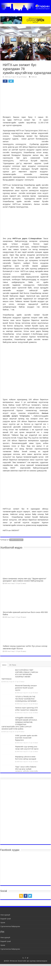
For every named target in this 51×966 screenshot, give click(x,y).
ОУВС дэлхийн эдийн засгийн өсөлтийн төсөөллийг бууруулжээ (26, 738)
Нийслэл (34, 77)
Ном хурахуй (5, 915)
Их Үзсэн (12, 665)
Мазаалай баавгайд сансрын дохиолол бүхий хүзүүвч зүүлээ (26, 688)
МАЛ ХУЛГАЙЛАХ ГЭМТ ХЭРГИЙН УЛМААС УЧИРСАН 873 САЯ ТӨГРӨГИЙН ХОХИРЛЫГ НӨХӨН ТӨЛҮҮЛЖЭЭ (19, 674)
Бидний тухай (5, 919)
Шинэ (4, 665)
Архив (2, 922)
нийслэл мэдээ (16, 540)
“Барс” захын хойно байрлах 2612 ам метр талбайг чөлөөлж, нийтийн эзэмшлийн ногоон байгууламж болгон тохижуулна (19, 771)
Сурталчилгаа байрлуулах (10, 926)
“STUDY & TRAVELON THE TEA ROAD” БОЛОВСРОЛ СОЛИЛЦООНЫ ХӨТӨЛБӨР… (26, 699)
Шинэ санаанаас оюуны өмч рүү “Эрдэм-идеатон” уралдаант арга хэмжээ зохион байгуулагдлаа (24, 579)
